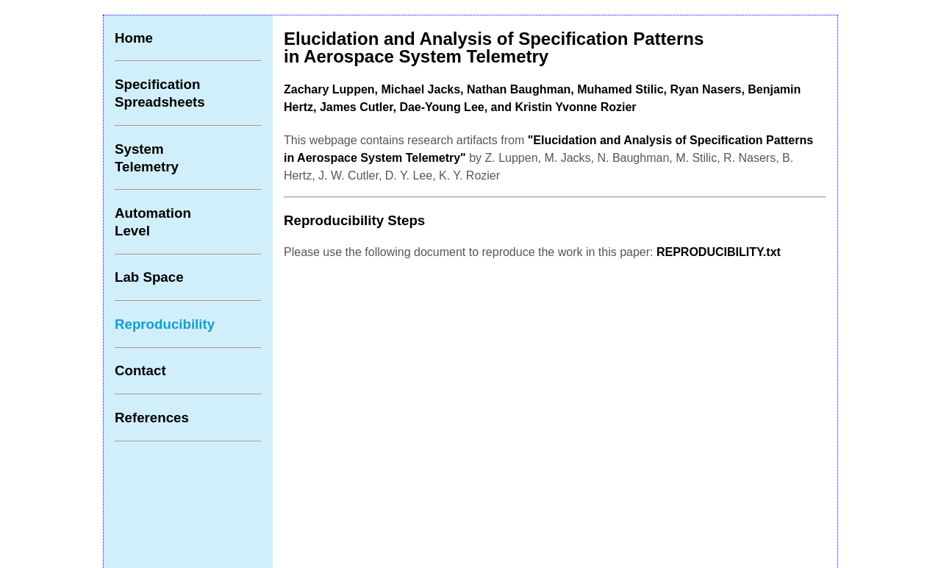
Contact (140, 370)
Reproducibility (165, 324)
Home (134, 38)
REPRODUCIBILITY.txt (718, 252)
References (152, 417)
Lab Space (149, 277)
